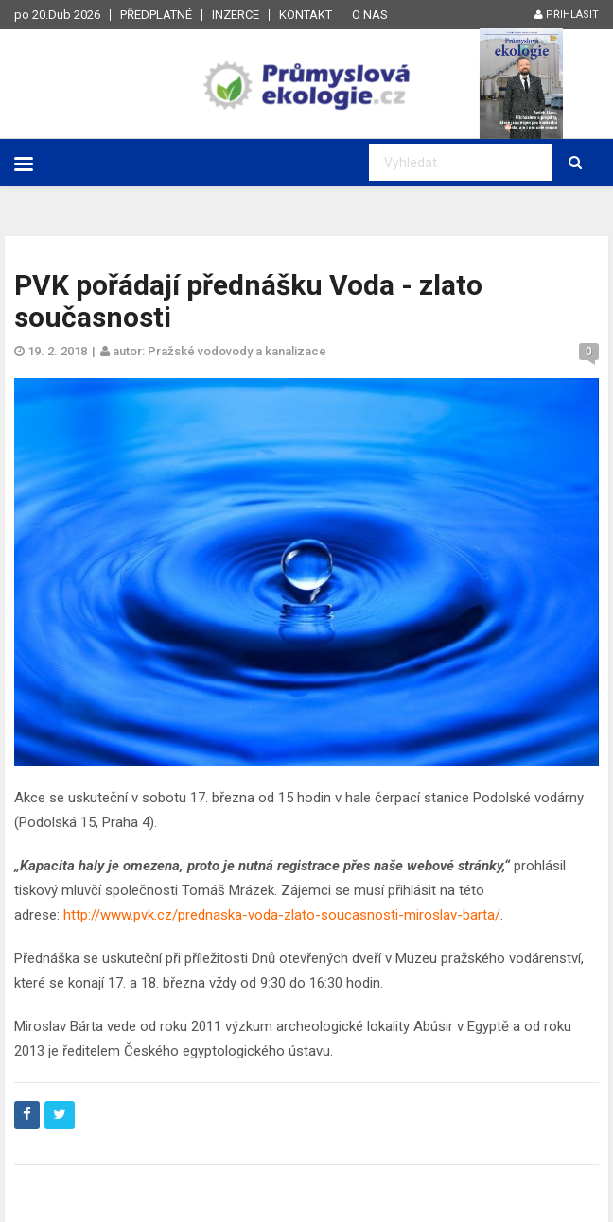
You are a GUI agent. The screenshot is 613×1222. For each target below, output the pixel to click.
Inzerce (235, 15)
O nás (370, 15)
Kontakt (305, 15)
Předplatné (156, 15)
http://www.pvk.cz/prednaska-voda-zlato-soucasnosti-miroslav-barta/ (281, 914)
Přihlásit (566, 15)
